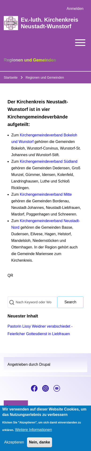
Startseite (11, 77)
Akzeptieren (14, 442)
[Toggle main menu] (45, 43)
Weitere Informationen (33, 430)
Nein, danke (39, 442)
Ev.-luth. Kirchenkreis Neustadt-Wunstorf (49, 22)
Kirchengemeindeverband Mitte (46, 194)
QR (10, 275)
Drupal (44, 364)
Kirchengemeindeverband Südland (48, 161)
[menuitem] (75, 9)
